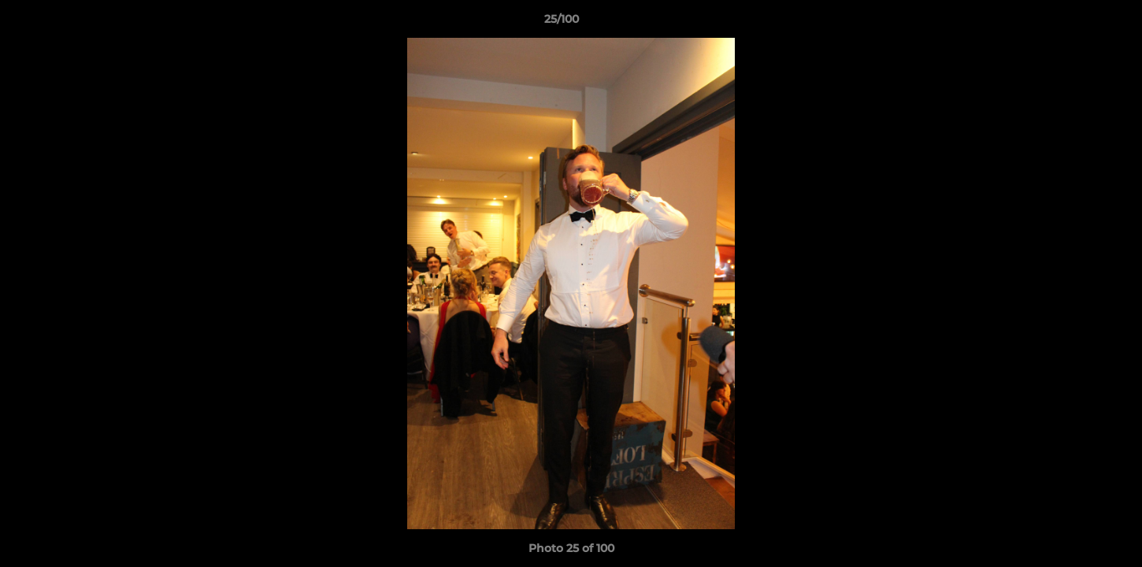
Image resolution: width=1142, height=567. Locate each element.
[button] (1075, 23)
